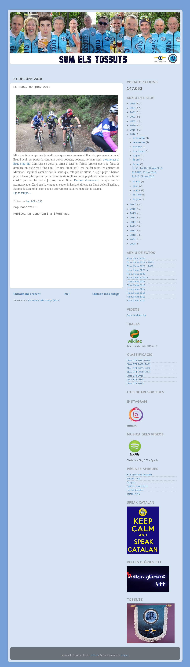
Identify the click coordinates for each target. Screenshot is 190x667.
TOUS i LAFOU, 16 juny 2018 (147, 167)
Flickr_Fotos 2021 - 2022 (140, 266)
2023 (133, 112)
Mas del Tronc (134, 478)
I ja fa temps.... (22, 192)
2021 (133, 120)
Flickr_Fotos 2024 (136, 258)
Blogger (125, 654)
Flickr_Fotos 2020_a (137, 277)
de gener (137, 199)
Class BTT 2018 (135, 379)
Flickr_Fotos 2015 (136, 296)
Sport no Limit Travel (137, 486)
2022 (133, 116)
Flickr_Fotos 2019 (136, 281)
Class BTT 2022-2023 (139, 364)
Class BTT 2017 (135, 383)
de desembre (139, 137)
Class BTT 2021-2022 (139, 368)
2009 (133, 239)
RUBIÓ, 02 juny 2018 (143, 176)
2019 (133, 129)
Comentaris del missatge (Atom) (43, 300)
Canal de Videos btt (136, 315)
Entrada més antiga (106, 293)
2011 (133, 230)
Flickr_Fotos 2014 (136, 300)
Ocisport (131, 482)
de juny (136, 164)
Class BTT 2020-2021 (139, 371)
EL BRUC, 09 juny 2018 (144, 172)
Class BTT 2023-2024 (139, 360)
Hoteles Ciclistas (135, 489)
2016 (133, 208)
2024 (133, 107)
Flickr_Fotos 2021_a (137, 269)
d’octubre (137, 146)
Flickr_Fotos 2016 (136, 292)
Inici (66, 293)
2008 (133, 243)
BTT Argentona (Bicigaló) (139, 474)
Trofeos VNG (133, 493)
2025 (133, 103)
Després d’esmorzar (86, 180)
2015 (133, 213)
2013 (133, 221)
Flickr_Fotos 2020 (136, 273)
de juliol (137, 159)
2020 (133, 125)
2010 (133, 234)
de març (137, 190)
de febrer (137, 194)
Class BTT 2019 (135, 375)
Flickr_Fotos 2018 (136, 285)
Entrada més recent (27, 293)
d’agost (137, 155)
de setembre (139, 150)
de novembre (139, 142)
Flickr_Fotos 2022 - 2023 (140, 262)
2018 (133, 134)
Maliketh (95, 654)
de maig (137, 181)
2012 (133, 226)
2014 (133, 217)
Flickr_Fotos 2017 (136, 288)
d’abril (136, 185)
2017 (133, 204)
